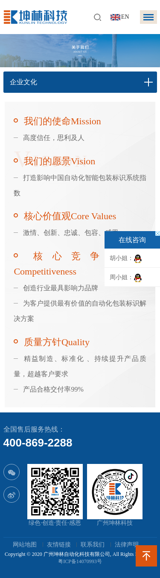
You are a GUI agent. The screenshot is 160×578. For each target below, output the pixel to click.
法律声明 (127, 544)
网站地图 (25, 544)
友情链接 (59, 544)
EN (125, 17)
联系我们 (93, 544)
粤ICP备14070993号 (80, 561)
